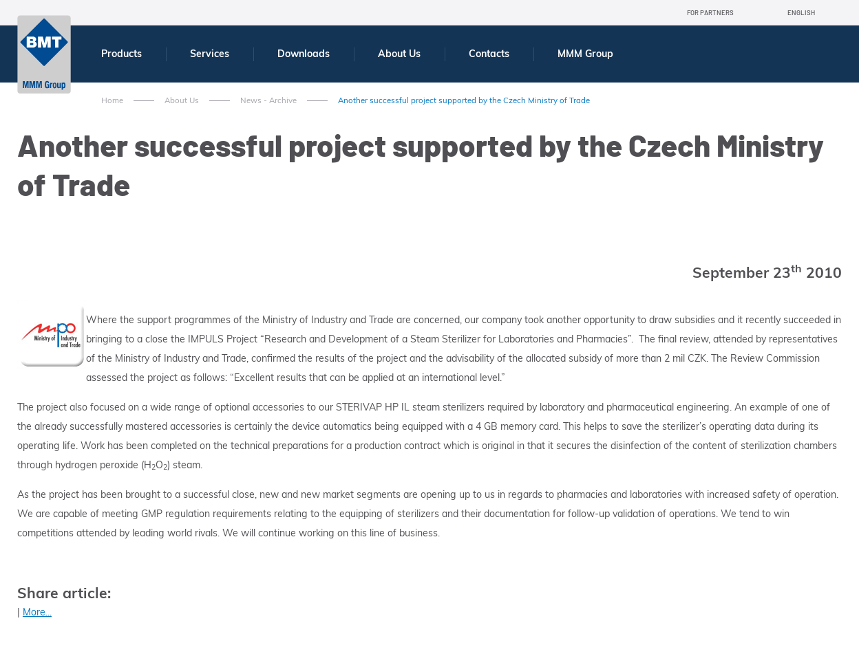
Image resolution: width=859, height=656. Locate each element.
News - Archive (268, 100)
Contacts (489, 53)
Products (121, 53)
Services (209, 53)
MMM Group (585, 53)
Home (112, 100)
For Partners (710, 12)
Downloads (303, 53)
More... (37, 612)
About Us (399, 53)
